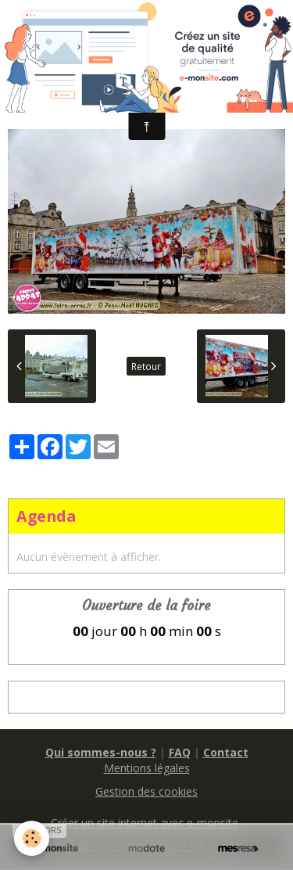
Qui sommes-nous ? (100, 752)
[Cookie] (31, 838)
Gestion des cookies (146, 791)
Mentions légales (147, 767)
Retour (146, 366)
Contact (225, 752)
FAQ (180, 752)
